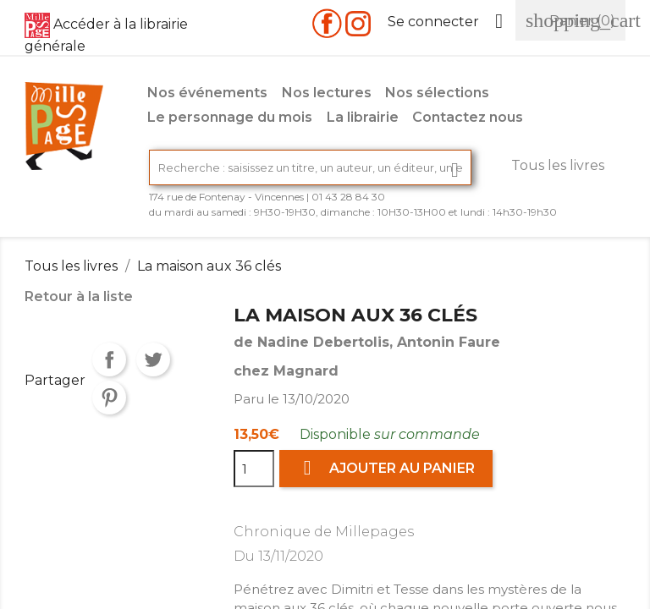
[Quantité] (254, 468)
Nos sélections (437, 93)
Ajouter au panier (386, 468)
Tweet (153, 359)
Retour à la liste (79, 296)
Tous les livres (557, 165)
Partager (109, 359)
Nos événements (207, 93)
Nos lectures (327, 93)
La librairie (363, 117)
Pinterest (109, 397)
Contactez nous (467, 117)
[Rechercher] (310, 167)
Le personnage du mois (229, 117)
